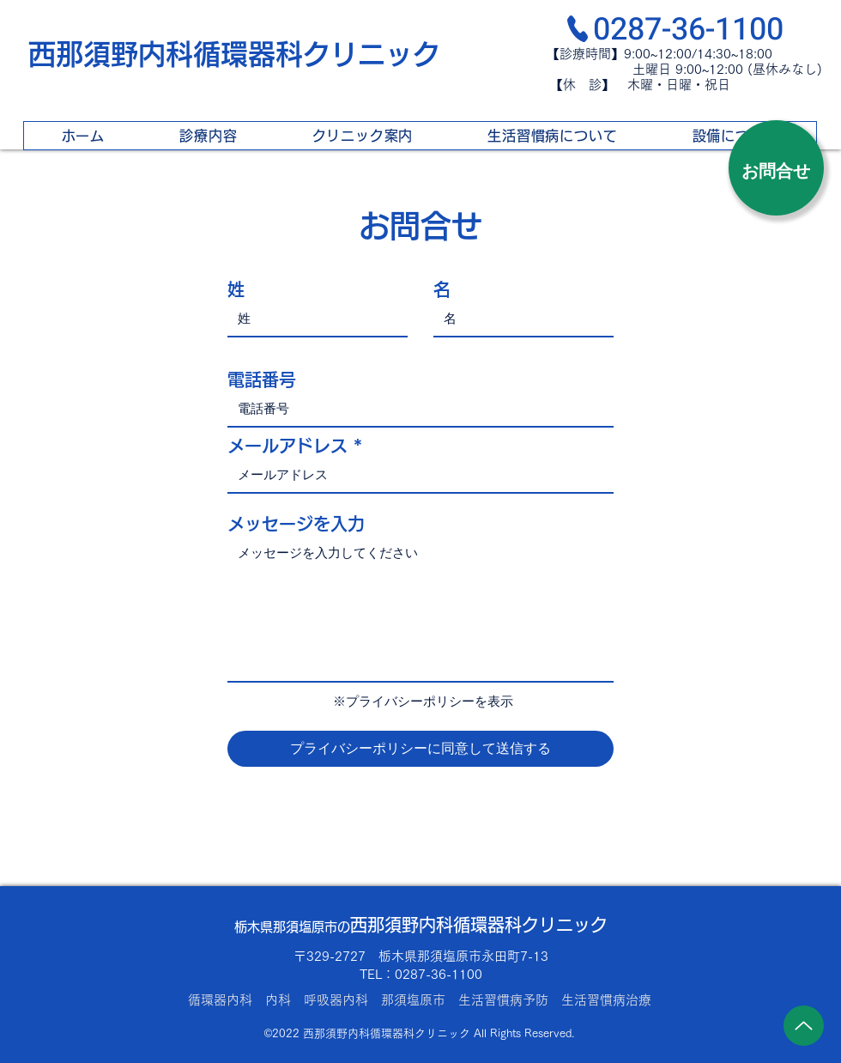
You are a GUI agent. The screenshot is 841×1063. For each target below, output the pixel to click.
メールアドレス (287, 445)
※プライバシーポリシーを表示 (423, 701)
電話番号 (261, 379)
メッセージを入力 (296, 523)
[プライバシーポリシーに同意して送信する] (420, 749)
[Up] (804, 1025)
